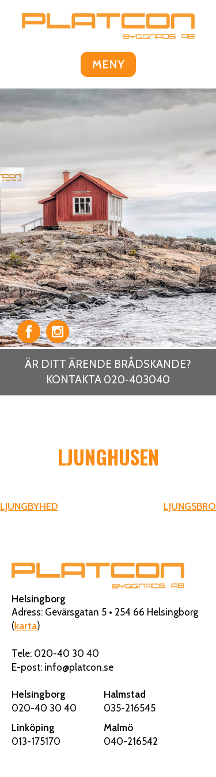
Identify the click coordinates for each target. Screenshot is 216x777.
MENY (108, 64)
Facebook (28, 331)
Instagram (57, 331)
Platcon (108, 25)
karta (25, 626)
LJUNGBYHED (29, 506)
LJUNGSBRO (190, 506)
